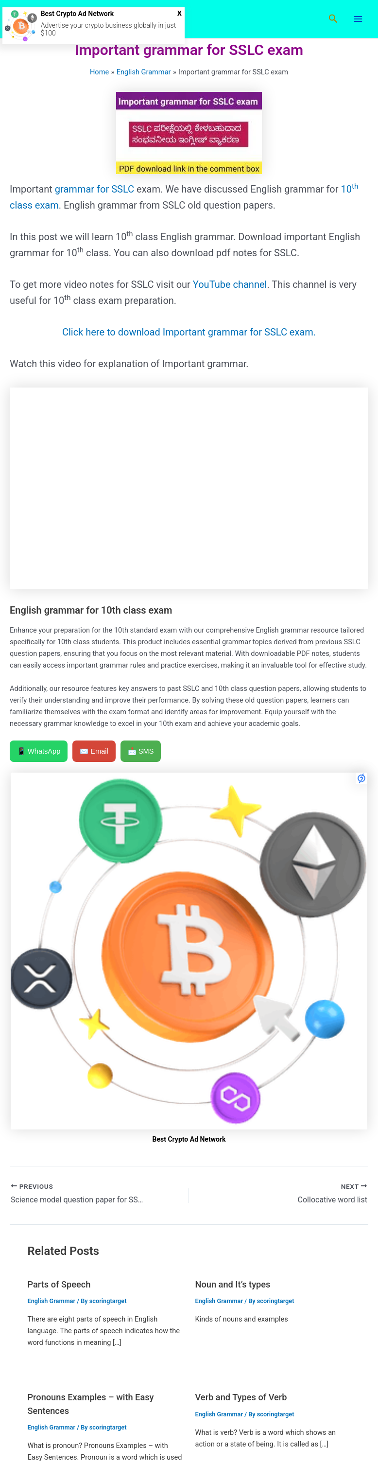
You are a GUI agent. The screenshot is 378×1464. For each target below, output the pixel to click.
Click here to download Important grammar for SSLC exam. (189, 332)
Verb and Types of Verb (241, 1397)
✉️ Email (94, 751)
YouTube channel (228, 284)
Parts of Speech (58, 1284)
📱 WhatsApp (38, 751)
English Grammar (51, 1301)
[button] (333, 19)
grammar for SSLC (94, 189)
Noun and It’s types (233, 1284)
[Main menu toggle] (358, 19)
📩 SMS (141, 751)
